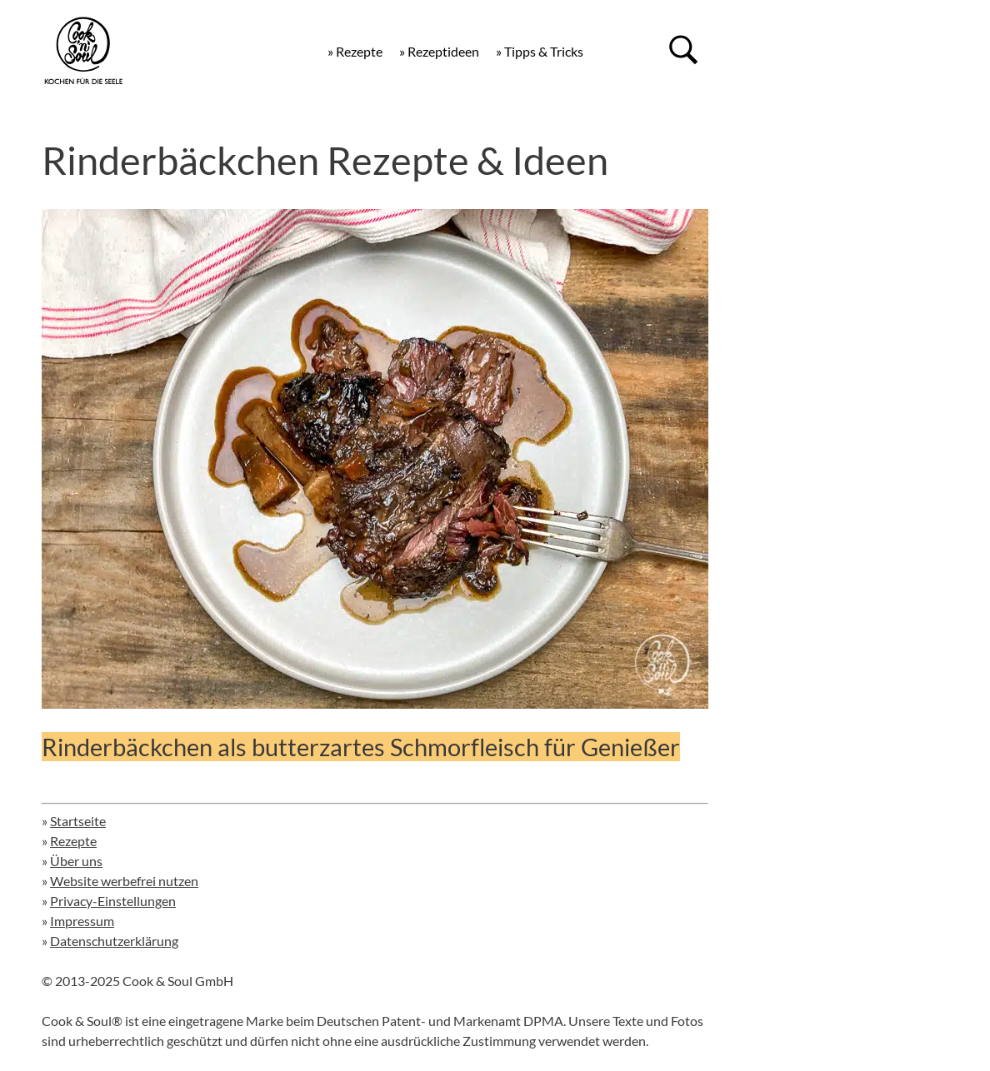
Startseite (78, 821)
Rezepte (73, 841)
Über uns (76, 861)
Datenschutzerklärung (114, 941)
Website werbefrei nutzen (124, 881)
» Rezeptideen (439, 51)
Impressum (82, 921)
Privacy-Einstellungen (113, 901)
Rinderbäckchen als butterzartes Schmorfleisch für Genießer (361, 746)
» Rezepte (355, 51)
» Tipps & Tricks (539, 51)
